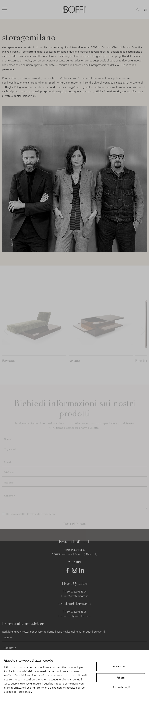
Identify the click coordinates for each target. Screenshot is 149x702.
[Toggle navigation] (7, 9)
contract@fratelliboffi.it (76, 616)
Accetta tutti (120, 666)
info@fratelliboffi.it (76, 596)
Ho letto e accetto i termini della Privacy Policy (30, 518)
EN (145, 9)
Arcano (74, 364)
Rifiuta (121, 677)
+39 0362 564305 (76, 611)
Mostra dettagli (121, 687)
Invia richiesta (74, 527)
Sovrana (8, 364)
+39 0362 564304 (76, 591)
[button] (138, 9)
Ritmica (141, 364)
